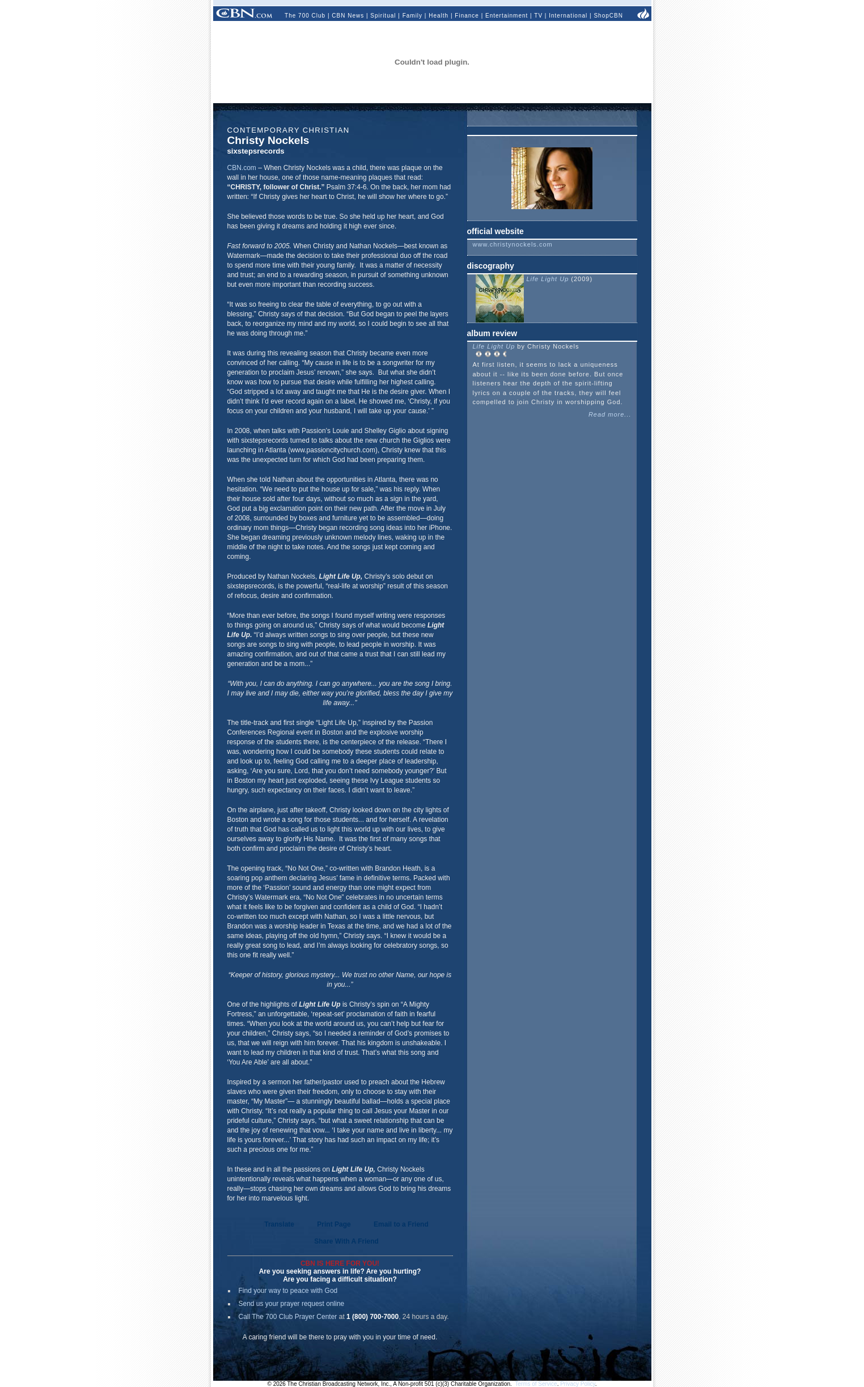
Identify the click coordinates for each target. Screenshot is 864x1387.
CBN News (348, 15)
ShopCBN (608, 15)
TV (538, 15)
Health (438, 15)
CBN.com (241, 168)
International (568, 15)
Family (412, 15)
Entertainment (506, 15)
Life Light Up (549, 278)
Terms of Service (536, 1384)
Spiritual (383, 15)
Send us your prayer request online (292, 1304)
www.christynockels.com (513, 244)
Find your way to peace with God (288, 1291)
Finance (467, 15)
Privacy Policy (577, 1384)
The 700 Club (305, 15)
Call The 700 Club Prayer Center (288, 1317)
